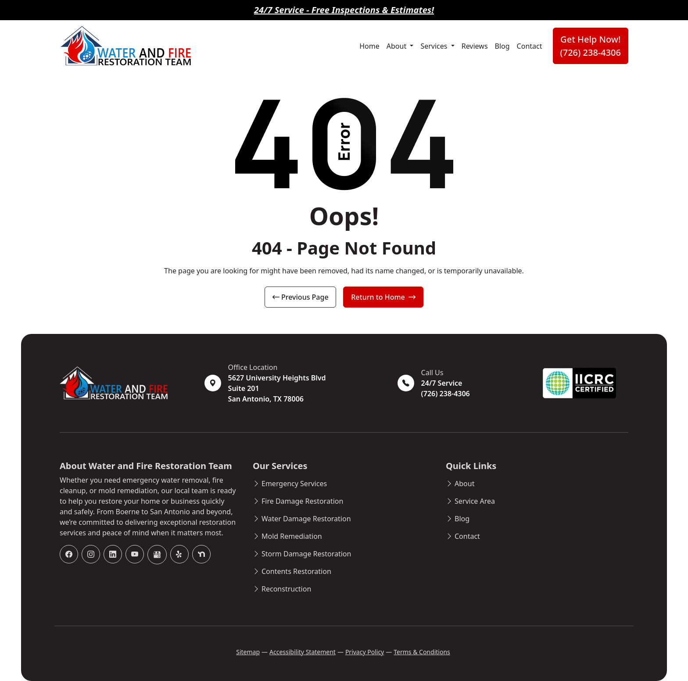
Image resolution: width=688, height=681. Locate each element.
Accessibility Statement (302, 652)
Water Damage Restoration (306, 518)
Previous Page (300, 297)
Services (434, 46)
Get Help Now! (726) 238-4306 (590, 45)
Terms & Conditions (422, 652)
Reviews (475, 46)
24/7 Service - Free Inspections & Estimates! (344, 10)
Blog (502, 46)
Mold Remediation (292, 536)
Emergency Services (294, 483)
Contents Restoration (296, 571)
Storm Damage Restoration (306, 554)
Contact (529, 46)
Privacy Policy (364, 652)
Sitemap (248, 652)
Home (369, 46)
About (397, 46)
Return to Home (383, 297)
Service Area (475, 501)
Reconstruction (286, 589)
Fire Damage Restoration (302, 501)
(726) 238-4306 (445, 393)
